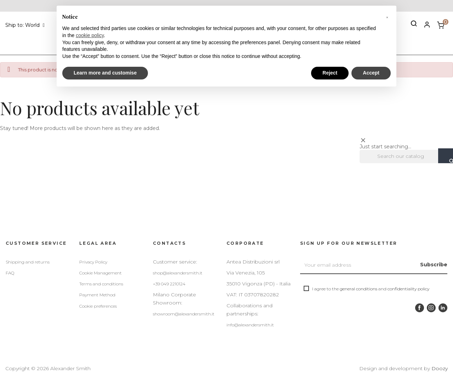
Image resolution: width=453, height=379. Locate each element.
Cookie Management (100, 273)
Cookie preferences (98, 306)
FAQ (10, 273)
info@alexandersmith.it (250, 324)
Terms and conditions (101, 283)
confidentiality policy (408, 288)
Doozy (439, 368)
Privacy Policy (93, 262)
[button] (387, 17)
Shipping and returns (28, 262)
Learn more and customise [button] (105, 73)
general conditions (358, 288)
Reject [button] (329, 73)
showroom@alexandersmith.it (183, 313)
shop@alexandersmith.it (177, 273)
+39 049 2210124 (169, 283)
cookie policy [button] (90, 35)
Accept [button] (371, 73)
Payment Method (97, 294)
